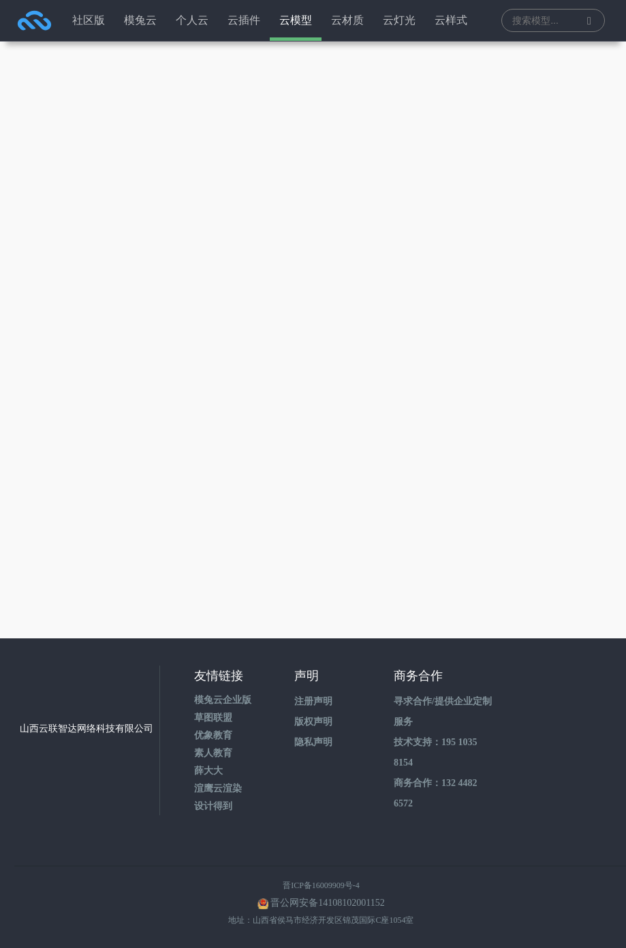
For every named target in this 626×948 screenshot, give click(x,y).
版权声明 (313, 722)
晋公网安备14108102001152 (327, 903)
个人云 (192, 20)
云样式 (451, 20)
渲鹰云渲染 (218, 788)
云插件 (244, 20)
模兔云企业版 (222, 700)
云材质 (347, 20)
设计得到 (213, 806)
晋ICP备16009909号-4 (321, 885)
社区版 (88, 20)
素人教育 (213, 753)
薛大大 (208, 771)
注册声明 (313, 701)
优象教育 (213, 735)
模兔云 (140, 20)
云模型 (295, 20)
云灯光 (399, 20)
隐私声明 (313, 742)
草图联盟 (213, 718)
